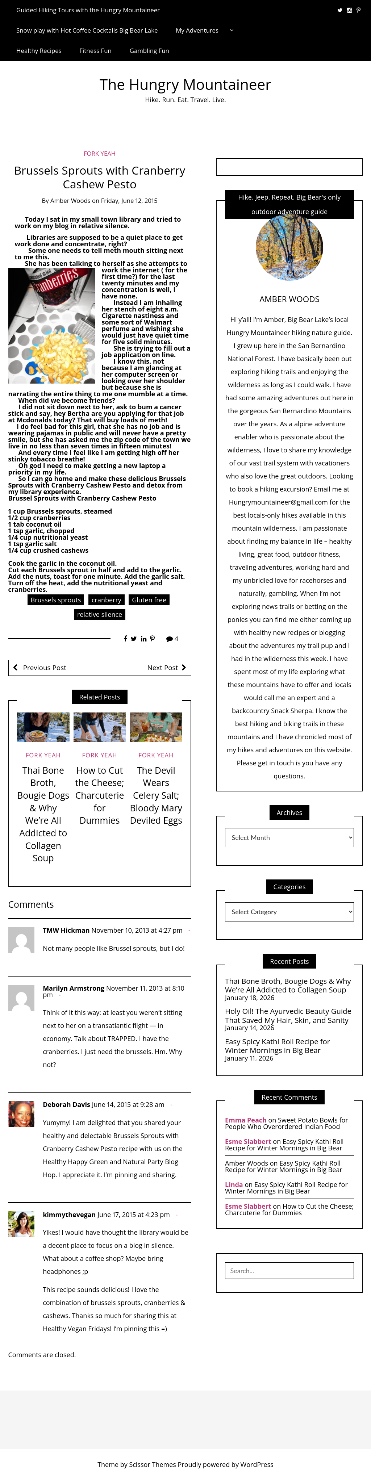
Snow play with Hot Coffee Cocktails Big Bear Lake (87, 30)
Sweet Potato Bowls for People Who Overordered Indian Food (286, 1123)
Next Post (162, 667)
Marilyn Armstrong (73, 988)
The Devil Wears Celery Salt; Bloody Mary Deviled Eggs (156, 795)
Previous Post (43, 667)
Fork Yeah (100, 153)
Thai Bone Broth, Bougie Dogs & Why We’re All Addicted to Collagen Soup (43, 814)
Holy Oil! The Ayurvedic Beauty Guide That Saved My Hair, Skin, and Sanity (288, 1015)
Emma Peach (246, 1120)
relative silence (99, 614)
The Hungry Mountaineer (185, 84)
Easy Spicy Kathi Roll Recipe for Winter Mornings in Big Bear (277, 1046)
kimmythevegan (69, 1214)
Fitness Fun (95, 50)
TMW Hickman (66, 930)
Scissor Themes (152, 1464)
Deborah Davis (66, 1104)
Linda (234, 1184)
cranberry (106, 599)
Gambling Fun (149, 50)
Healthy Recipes (39, 50)
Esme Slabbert (248, 1141)
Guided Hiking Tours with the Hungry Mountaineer (88, 10)
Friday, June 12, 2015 (129, 200)
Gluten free (149, 599)
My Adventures (197, 30)
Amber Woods (70, 200)
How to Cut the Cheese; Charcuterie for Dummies (99, 795)
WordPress (257, 1464)
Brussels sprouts (56, 599)
